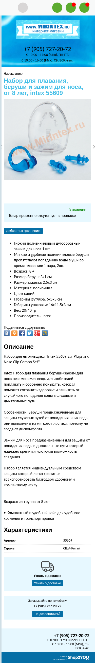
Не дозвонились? (47, 614)
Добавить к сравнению (23, 231)
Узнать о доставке (47, 583)
